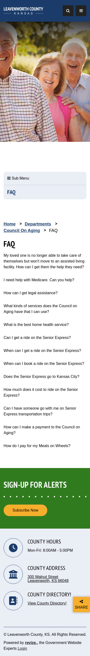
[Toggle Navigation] (81, 10)
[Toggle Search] (68, 10)
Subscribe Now (25, 510)
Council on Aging (22, 230)
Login (22, 648)
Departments (38, 224)
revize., (31, 643)
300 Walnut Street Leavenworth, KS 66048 (48, 579)
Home (10, 224)
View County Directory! (47, 603)
